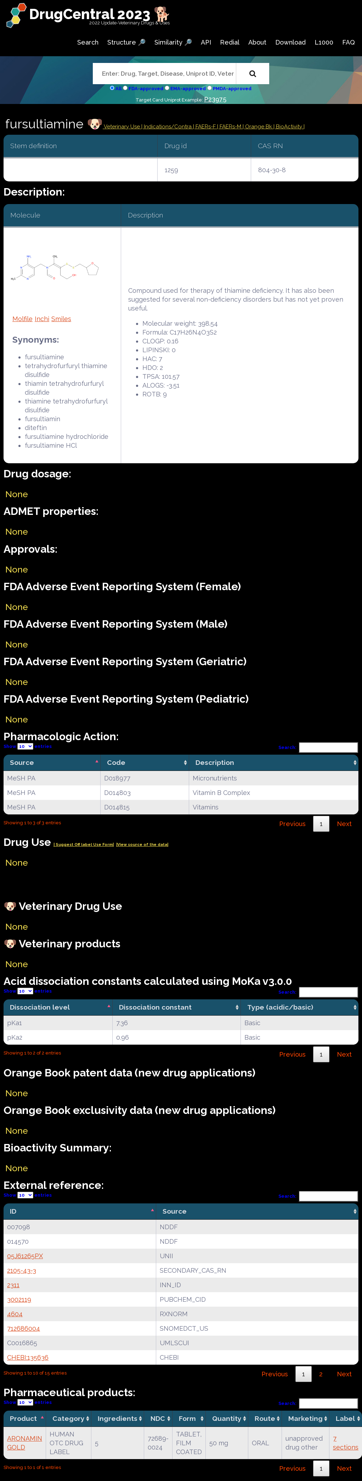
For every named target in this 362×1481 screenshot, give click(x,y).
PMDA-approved (232, 88)
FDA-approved (146, 88)
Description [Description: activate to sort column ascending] (215, 762)
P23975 (215, 99)
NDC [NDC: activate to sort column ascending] (158, 1418)
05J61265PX (25, 1256)
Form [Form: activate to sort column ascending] (187, 1418)
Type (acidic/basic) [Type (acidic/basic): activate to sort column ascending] (280, 1007)
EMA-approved (188, 88)
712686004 (23, 1328)
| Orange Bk (258, 126)
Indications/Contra (168, 126)
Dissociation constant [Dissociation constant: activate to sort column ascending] (155, 1007)
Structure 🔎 (126, 42)
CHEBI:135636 (28, 1357)
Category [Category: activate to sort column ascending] (68, 1418)
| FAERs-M (230, 126)
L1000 (324, 42)
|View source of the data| (142, 844)
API (206, 42)
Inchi (42, 319)
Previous (292, 823)
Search (87, 42)
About (257, 42)
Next (344, 823)
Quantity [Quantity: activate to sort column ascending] (227, 1418)
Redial (229, 42)
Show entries (28, 746)
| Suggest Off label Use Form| (83, 844)
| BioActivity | (289, 126)
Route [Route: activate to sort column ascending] (265, 1418)
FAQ (348, 42)
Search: (318, 747)
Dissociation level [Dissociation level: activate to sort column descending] (40, 1007)
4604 (15, 1314)
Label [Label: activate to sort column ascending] (345, 1418)
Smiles (61, 319)
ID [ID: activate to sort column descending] (13, 1211)
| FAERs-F (205, 126)
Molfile (22, 319)
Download (290, 42)
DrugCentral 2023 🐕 (100, 14)
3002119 (19, 1299)
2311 (13, 1285)
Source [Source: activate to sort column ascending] (175, 1211)
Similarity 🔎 (173, 42)
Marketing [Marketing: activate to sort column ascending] (305, 1418)
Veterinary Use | (123, 126)
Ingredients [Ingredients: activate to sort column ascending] (117, 1418)
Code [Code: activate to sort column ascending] (116, 762)
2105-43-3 (21, 1270)
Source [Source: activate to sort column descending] (22, 762)
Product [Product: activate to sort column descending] (23, 1418)
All (118, 88)
